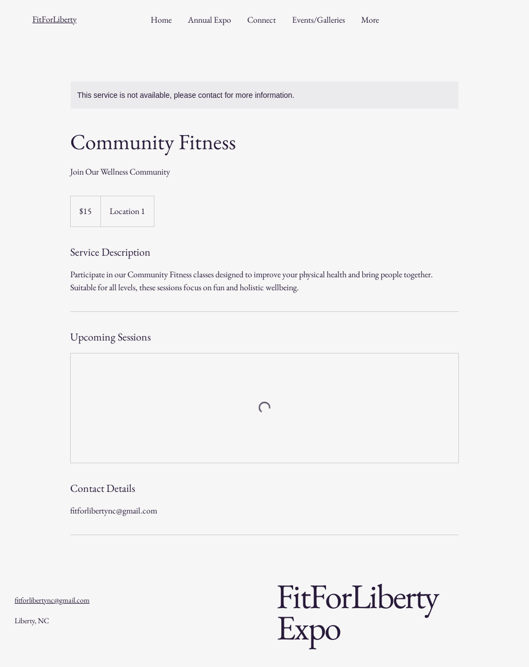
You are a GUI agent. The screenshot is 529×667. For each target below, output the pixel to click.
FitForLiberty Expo (357, 611)
